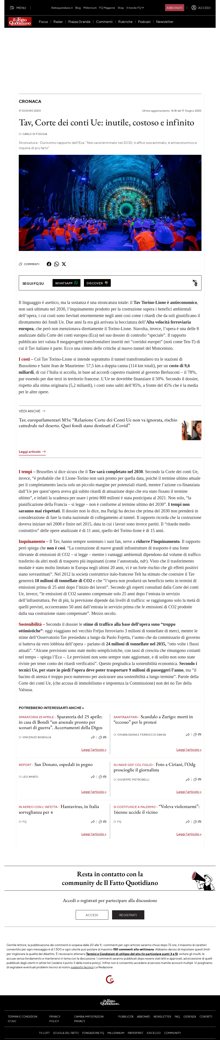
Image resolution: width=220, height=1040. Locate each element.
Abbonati (174, 8)
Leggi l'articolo (93, 749)
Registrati (128, 915)
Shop (121, 7)
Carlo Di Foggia (33, 134)
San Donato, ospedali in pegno (63, 764)
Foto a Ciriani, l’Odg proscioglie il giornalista (154, 767)
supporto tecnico (82, 967)
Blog (78, 7)
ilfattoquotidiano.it (62, 7)
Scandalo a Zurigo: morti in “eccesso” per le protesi (153, 719)
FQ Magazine (107, 7)
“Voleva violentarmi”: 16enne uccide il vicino (157, 809)
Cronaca (30, 101)
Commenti (29, 264)
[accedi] (201, 7)
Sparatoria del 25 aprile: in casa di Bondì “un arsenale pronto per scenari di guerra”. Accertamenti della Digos (60, 722)
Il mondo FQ (135, 7)
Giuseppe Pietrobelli (131, 779)
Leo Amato (28, 776)
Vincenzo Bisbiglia (35, 737)
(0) (102, 737)
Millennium (90, 7)
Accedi (92, 915)
